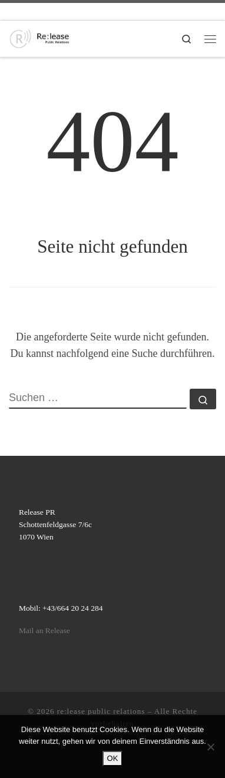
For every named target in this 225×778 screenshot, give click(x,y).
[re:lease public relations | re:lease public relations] (39, 37)
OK (112, 758)
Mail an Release (44, 630)
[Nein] (210, 747)
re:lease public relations (101, 711)
